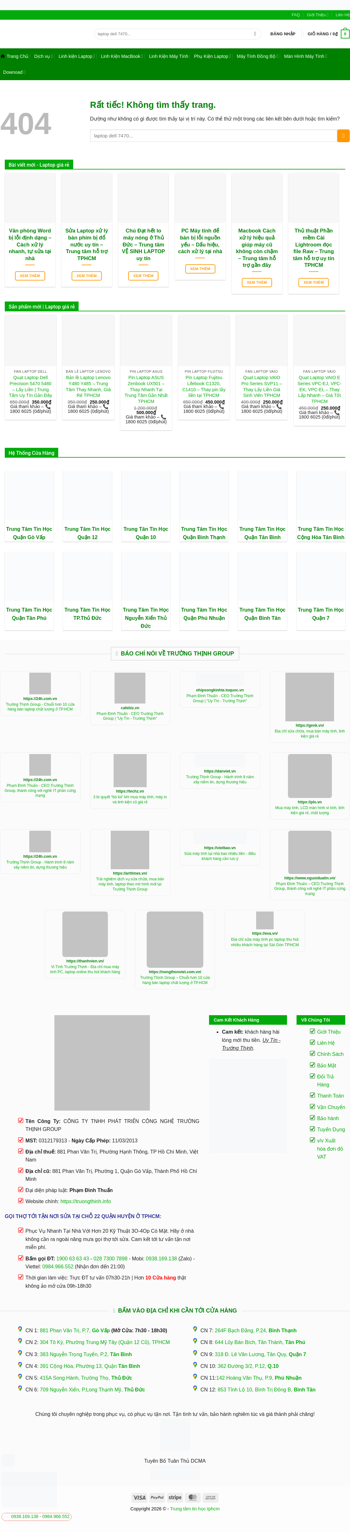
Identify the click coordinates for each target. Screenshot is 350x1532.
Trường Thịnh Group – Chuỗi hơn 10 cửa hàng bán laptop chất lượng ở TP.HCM (175, 980)
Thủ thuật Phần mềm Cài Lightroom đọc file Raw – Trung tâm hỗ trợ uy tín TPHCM (313, 248)
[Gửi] (255, 34)
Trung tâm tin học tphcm (195, 1508)
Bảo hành (328, 1118)
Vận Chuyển (331, 1107)
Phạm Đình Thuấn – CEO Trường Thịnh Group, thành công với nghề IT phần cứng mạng (310, 889)
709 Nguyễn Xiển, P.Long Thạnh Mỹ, (92, 1389)
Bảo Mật (326, 1065)
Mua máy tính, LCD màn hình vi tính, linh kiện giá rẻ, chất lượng (309, 810)
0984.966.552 (56, 1516)
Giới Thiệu (318, 15)
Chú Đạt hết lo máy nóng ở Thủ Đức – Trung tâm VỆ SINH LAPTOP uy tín (143, 244)
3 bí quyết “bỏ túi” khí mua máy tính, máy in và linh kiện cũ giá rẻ (130, 799)
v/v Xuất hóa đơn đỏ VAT (330, 1149)
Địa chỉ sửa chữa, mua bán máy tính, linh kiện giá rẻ (310, 733)
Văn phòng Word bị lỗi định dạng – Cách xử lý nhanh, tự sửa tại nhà (30, 244)
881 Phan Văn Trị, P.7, (75, 1330)
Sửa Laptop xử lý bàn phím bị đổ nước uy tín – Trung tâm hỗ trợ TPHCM (86, 244)
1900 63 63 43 (72, 1258)
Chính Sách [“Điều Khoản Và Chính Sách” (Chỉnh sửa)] (330, 1054)
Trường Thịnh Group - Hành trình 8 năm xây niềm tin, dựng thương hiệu (220, 779)
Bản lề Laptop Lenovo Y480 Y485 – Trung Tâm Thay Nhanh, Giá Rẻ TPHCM (88, 386)
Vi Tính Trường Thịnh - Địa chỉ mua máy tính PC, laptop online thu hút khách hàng (85, 969)
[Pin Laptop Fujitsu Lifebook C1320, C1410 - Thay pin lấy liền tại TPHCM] (204, 340)
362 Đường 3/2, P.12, (248, 1366)
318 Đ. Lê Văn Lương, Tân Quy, (260, 1354)
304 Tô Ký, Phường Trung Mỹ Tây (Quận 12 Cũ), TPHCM (105, 1342)
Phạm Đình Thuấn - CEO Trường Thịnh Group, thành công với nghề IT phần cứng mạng (40, 790)
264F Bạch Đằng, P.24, (256, 1330)
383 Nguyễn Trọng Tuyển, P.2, (86, 1354)
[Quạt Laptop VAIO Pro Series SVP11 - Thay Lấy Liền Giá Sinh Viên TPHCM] (261, 340)
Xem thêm (30, 276)
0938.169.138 (24, 1516)
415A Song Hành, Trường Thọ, (86, 1378)
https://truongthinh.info (85, 1201)
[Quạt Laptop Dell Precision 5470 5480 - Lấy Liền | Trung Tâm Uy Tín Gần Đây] (30, 340)
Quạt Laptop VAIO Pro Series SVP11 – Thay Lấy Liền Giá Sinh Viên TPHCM (261, 386)
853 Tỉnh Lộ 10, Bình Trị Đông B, (267, 1389)
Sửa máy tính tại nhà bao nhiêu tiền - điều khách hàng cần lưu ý (220, 856)
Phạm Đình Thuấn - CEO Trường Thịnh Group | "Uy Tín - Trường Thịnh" (130, 716)
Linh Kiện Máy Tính (168, 56)
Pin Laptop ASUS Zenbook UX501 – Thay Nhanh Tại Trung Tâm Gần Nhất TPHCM (146, 389)
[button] (283, 34)
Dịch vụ (43, 56)
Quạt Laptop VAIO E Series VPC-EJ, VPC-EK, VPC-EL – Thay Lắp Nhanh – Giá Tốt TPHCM (319, 389)
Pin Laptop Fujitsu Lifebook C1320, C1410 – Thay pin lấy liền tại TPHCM (204, 386)
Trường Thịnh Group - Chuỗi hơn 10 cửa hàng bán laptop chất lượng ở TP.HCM (40, 707)
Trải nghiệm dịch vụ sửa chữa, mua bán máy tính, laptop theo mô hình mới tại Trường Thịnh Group (130, 884)
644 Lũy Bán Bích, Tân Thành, (260, 1342)
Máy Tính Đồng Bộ (257, 56)
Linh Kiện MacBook (122, 56)
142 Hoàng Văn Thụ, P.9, (259, 1378)
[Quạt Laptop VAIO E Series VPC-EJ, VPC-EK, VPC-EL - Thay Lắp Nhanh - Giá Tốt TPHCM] (319, 340)
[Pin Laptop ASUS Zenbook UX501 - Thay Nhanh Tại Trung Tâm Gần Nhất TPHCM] (146, 340)
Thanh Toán (330, 1096)
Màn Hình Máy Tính (305, 56)
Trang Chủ (14, 56)
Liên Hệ (343, 14)
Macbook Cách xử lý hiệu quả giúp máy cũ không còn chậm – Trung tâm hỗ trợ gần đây (257, 248)
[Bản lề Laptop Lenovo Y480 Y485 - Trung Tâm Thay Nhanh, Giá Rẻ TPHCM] (88, 340)
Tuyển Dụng (331, 1129)
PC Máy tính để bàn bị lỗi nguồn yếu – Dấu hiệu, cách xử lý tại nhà (200, 241)
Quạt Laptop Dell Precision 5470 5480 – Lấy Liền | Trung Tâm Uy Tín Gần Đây (30, 386)
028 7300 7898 (111, 1258)
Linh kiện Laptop (77, 56)
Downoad (14, 72)
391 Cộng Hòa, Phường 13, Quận (90, 1366)
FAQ (296, 14)
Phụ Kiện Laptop (212, 56)
